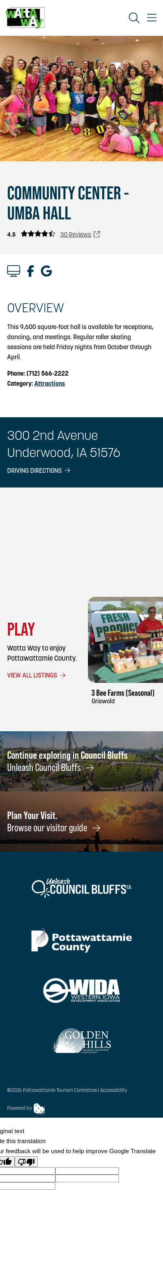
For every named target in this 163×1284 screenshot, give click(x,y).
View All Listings (37, 675)
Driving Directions (39, 471)
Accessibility (113, 1090)
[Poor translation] (26, 1161)
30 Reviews (80, 235)
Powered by (26, 1108)
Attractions (49, 384)
